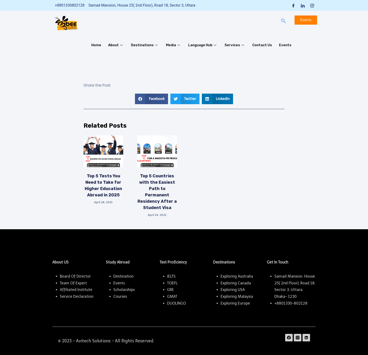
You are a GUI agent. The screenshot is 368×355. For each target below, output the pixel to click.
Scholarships (124, 289)
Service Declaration (76, 296)
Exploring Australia (237, 276)
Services (236, 45)
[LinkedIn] (303, 5)
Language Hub (204, 45)
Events (286, 45)
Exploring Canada (236, 283)
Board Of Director (75, 276)
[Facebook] (293, 5)
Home (96, 45)
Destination (123, 276)
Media (174, 45)
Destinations (145, 45)
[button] (151, 99)
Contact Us (263, 45)
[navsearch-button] (283, 21)
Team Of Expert (73, 283)
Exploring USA (233, 289)
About (116, 45)
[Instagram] (312, 5)
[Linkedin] (306, 337)
